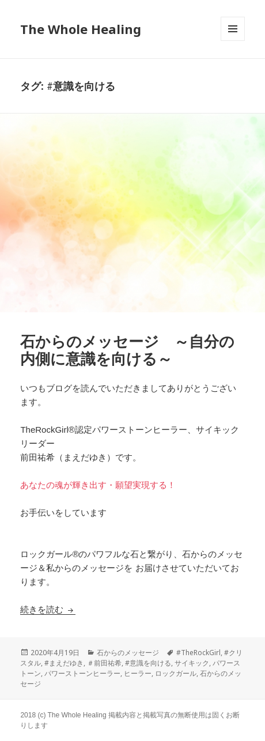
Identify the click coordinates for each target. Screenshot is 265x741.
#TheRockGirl (198, 652)
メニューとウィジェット (232, 40)
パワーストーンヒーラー (82, 673)
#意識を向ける (148, 663)
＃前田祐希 (104, 663)
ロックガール (175, 673)
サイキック (192, 663)
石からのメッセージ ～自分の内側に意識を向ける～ (127, 350)
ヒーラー (138, 673)
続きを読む (47, 609)
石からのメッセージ (128, 652)
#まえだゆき (64, 663)
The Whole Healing (80, 28)
